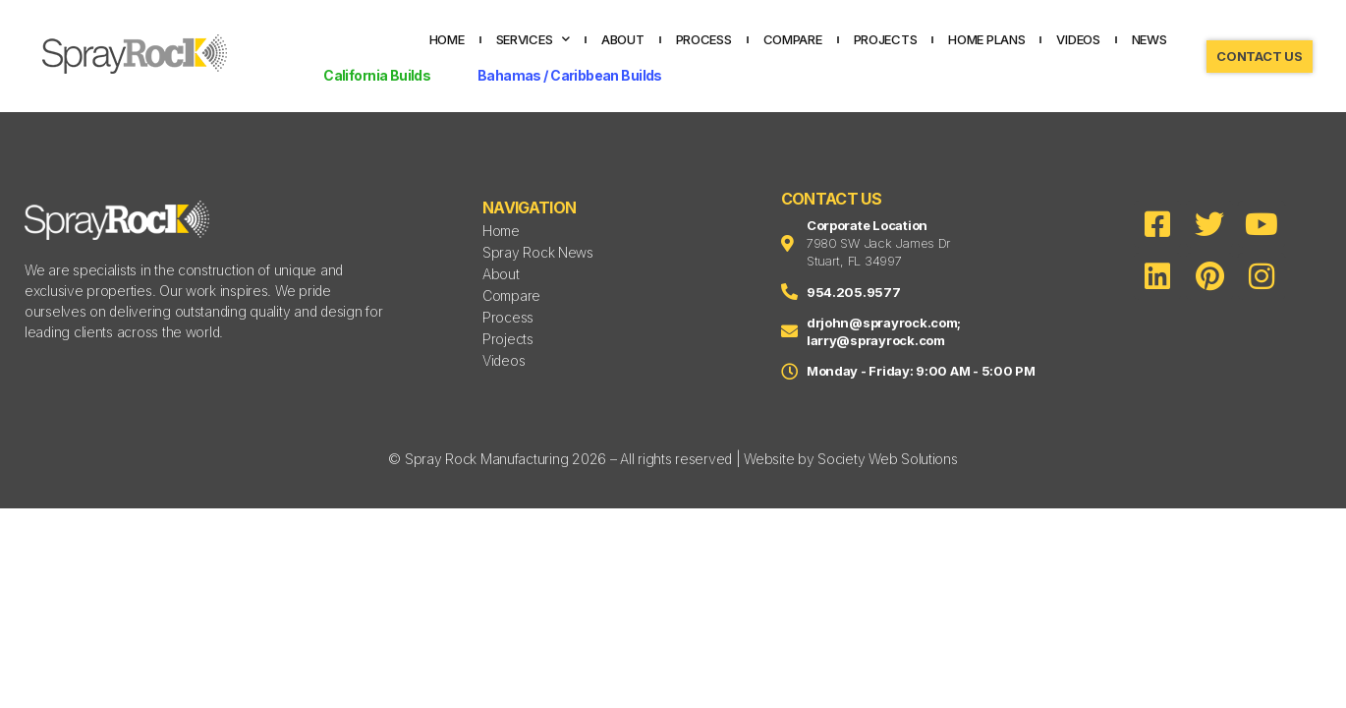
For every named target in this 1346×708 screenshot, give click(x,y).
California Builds (376, 75)
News (1149, 39)
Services (533, 39)
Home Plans (986, 39)
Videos (1077, 39)
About (623, 39)
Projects (886, 39)
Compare (792, 39)
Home (447, 39)
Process (704, 39)
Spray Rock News (537, 252)
